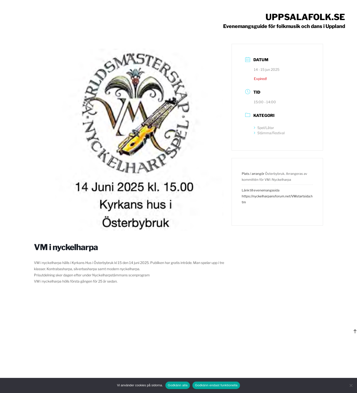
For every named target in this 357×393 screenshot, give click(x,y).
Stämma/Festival (269, 133)
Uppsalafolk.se (305, 17)
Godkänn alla (178, 385)
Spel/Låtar (264, 128)
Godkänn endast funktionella (216, 385)
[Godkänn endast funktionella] (350, 385)
